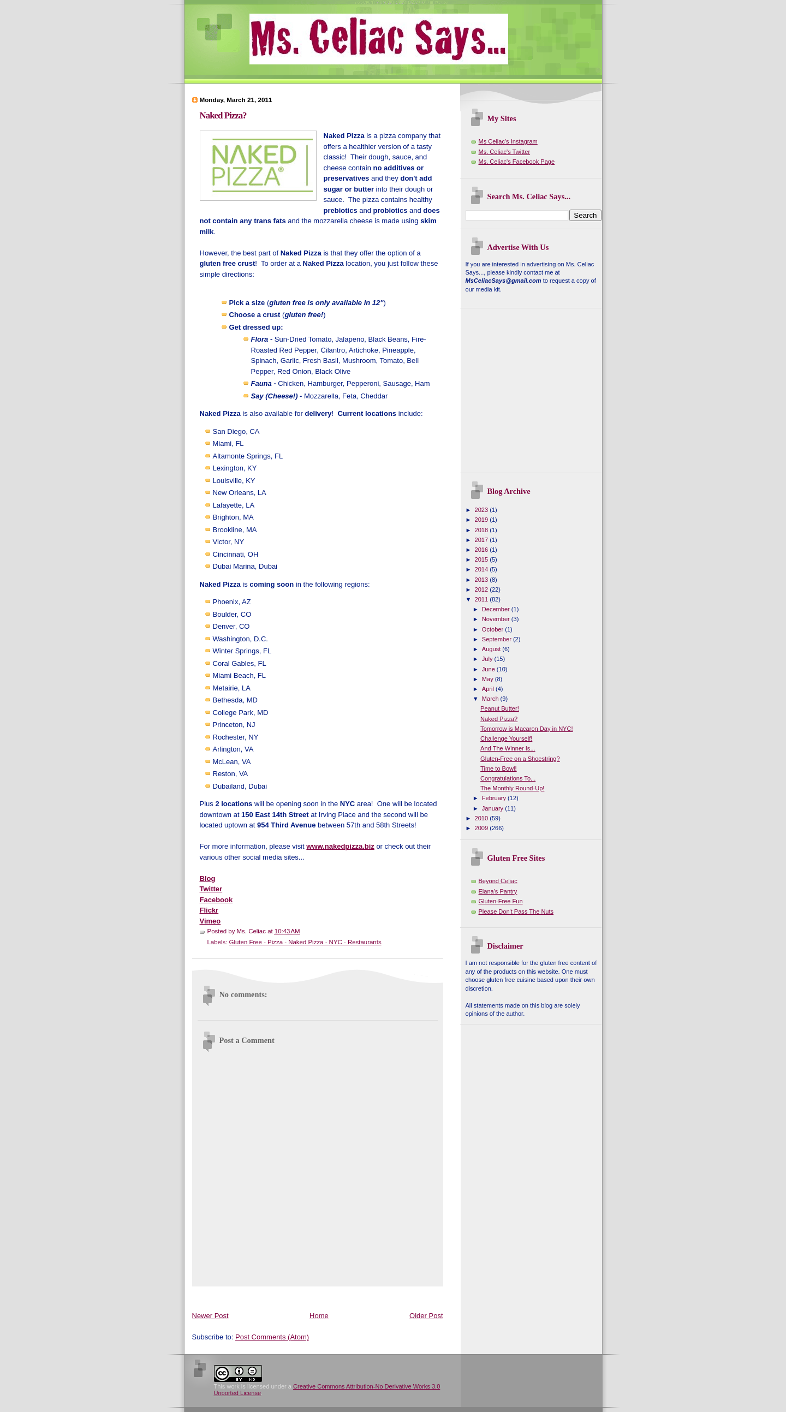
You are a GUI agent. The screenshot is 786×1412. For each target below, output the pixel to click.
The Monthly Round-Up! (512, 788)
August (492, 649)
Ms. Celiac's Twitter (505, 151)
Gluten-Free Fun (501, 901)
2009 (482, 828)
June (489, 669)
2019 (482, 519)
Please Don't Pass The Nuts (516, 911)
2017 (482, 540)
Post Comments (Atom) (272, 1337)
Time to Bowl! (498, 768)
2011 (482, 599)
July (488, 659)
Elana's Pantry (498, 891)
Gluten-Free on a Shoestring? (520, 758)
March (491, 698)
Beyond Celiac (498, 881)
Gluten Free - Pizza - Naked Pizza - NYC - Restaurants (305, 942)
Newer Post (210, 1316)
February (495, 798)
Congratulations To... (507, 778)
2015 (482, 559)
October (493, 629)
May (488, 679)
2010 (482, 818)
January (493, 808)
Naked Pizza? (223, 115)
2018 (482, 530)
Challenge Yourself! (506, 738)
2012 (482, 589)
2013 (482, 579)
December (496, 609)
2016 (482, 549)
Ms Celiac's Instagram (508, 141)
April (489, 689)
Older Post (426, 1316)
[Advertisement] (391, 1296)
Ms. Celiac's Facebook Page (517, 161)
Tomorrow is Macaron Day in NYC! (526, 728)
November (496, 619)
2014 (482, 569)
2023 (482, 510)
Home (319, 1316)
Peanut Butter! (499, 708)
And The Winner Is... (507, 748)
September (497, 639)
